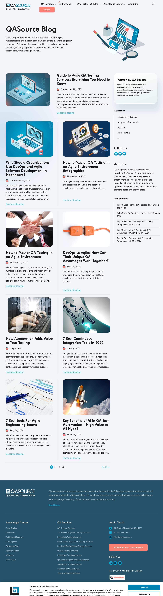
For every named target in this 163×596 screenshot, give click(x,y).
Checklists (10, 532)
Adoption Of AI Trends (127, 122)
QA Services (46, 7)
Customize (144, 581)
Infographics (11, 541)
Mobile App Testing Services (69, 555)
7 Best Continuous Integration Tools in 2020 (83, 340)
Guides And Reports (14, 537)
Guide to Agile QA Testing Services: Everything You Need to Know (83, 79)
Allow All (144, 574)
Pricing (149, 6)
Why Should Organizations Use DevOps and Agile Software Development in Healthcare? (27, 168)
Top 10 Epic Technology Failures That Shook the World (138, 206)
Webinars (10, 555)
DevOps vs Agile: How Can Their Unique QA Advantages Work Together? (86, 256)
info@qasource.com (120, 537)
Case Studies (11, 528)
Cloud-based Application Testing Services (75, 541)
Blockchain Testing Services (69, 537)
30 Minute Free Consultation (128, 547)
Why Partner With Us (80, 7)
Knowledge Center (102, 7)
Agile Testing (123, 133)
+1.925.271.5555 (119, 532)
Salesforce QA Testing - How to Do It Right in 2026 (138, 214)
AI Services (61, 7)
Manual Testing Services (67, 551)
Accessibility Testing (127, 117)
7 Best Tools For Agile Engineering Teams (23, 422)
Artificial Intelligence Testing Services (73, 532)
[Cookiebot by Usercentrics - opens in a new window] (15, 591)
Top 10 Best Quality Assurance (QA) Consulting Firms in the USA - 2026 (134, 231)
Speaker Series (12, 551)
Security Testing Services (68, 569)
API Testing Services (66, 528)
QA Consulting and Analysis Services (73, 560)
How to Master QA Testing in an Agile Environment (29, 254)
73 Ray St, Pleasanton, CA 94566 (125, 528)
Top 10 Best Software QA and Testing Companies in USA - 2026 (135, 223)
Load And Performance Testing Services (74, 546)
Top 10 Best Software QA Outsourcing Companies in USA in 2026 (135, 239)
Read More (54, 505)
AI (118, 138)
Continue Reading (65, 112)
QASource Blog (12, 546)
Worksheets (11, 560)
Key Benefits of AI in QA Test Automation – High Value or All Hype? (86, 424)
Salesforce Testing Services (69, 564)
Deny (144, 588)
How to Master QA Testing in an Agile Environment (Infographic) (86, 166)
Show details (35, 591)
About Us (119, 7)
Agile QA (121, 127)
